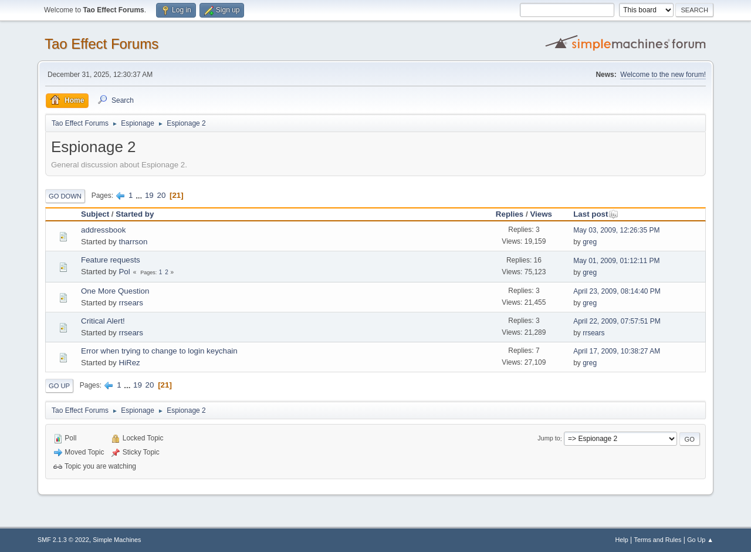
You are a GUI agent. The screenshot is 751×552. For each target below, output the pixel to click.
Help (621, 539)
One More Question (115, 291)
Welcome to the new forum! (663, 74)
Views (541, 214)
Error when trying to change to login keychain (159, 350)
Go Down (65, 196)
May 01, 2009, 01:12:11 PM (616, 261)
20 (161, 195)
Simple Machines (117, 539)
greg (590, 242)
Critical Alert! (103, 321)
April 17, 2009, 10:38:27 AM (616, 351)
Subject (95, 214)
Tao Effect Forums (101, 44)
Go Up (59, 385)
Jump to (548, 438)
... (140, 195)
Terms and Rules (658, 539)
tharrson (133, 241)
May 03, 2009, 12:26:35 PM (616, 230)
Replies (509, 214)
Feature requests (110, 259)
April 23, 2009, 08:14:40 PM (617, 291)
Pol (124, 271)
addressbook (103, 229)
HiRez (129, 362)
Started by (135, 214)
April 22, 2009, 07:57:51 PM (617, 321)
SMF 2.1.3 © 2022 (63, 539)
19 (149, 195)
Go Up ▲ (700, 539)
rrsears (131, 302)
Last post (595, 214)
